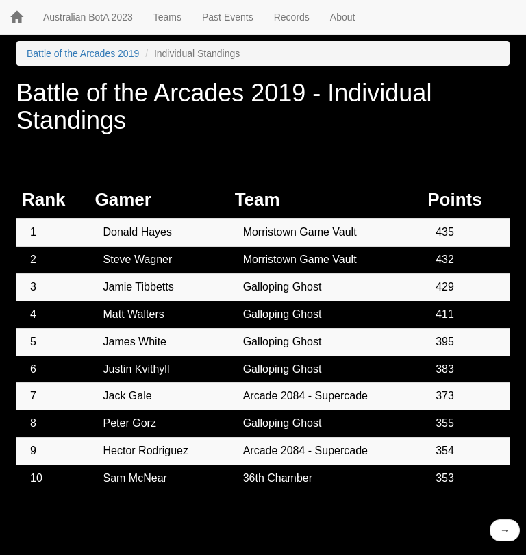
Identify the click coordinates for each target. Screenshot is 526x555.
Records (292, 17)
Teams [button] (167, 17)
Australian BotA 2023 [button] (88, 17)
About (342, 17)
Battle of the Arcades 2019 (83, 53)
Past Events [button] (227, 17)
